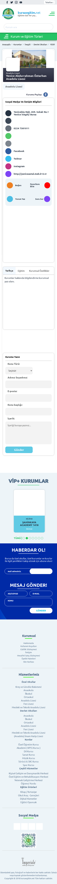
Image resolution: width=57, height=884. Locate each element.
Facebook (7, 2)
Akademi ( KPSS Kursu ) (28, 747)
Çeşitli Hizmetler (28, 768)
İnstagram (16, 2)
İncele (29, 529)
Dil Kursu (28, 751)
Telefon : (49, 2)
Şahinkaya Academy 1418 (29, 522)
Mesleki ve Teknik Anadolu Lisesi (28, 707)
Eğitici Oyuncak (29, 802)
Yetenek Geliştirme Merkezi (28, 780)
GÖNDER (41, 610)
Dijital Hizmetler (28, 798)
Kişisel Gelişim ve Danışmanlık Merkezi (28, 773)
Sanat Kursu (28, 754)
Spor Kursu (28, 764)
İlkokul (28, 693)
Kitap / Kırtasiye (28, 791)
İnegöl (28, 44)
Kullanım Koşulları (29, 646)
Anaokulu (29, 690)
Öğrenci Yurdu (28, 783)
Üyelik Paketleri (29, 658)
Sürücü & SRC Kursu (28, 761)
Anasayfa (6, 44)
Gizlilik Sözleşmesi (28, 649)
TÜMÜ (17, 538)
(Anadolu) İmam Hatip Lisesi (28, 736)
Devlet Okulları (40, 44)
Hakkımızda (28, 643)
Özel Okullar (29, 681)
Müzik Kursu (28, 758)
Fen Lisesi (29, 703)
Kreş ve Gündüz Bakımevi (28, 686)
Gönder (19, 449)
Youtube (20, 2)
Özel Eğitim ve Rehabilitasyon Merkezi (28, 776)
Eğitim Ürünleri (28, 787)
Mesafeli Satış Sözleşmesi (28, 655)
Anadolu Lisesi (13, 86)
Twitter (11, 2)
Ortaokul (28, 696)
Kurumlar (18, 44)
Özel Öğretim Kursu (28, 744)
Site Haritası (28, 661)
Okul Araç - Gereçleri (28, 795)
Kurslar (28, 739)
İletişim (28, 652)
